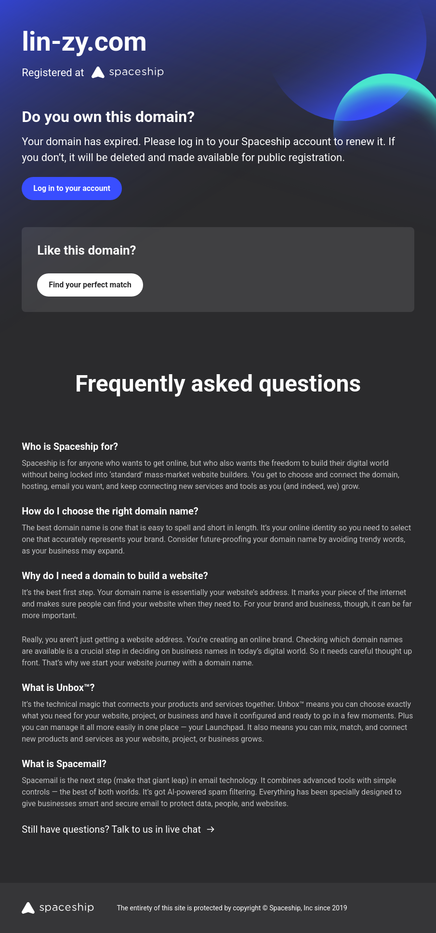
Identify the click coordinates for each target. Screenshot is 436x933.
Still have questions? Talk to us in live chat (118, 829)
